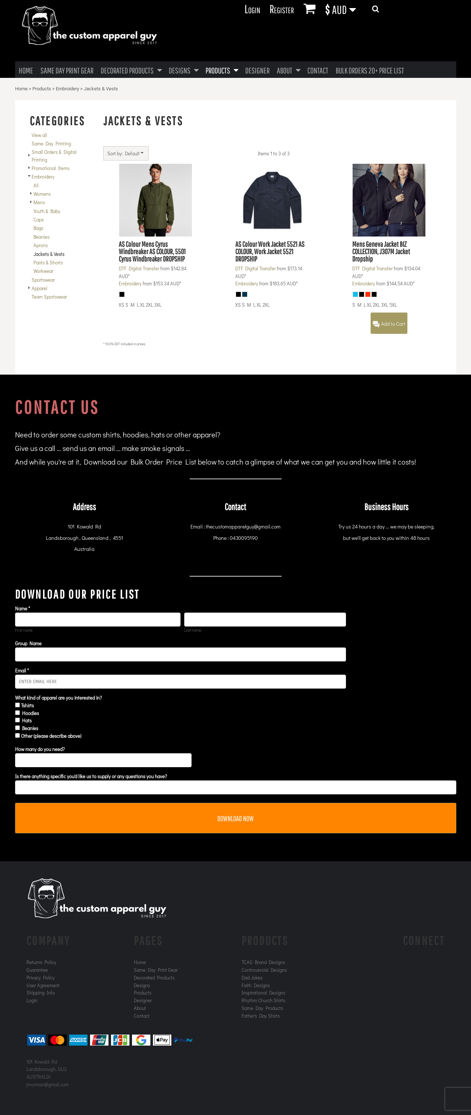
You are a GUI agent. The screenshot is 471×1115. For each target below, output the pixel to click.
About (140, 1008)
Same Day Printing (51, 143)
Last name (192, 630)
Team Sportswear (49, 296)
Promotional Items (50, 168)
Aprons (40, 245)
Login (252, 8)
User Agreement (43, 985)
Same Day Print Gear (156, 970)
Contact (142, 1016)
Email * (22, 670)
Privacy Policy (40, 977)
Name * (22, 608)
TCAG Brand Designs (263, 962)
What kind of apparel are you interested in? (58, 697)
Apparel (39, 288)
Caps (38, 219)
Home (21, 88)
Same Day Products (262, 1008)
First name (24, 630)
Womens (42, 194)
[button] (344, 9)
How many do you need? (40, 749)
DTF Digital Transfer (139, 268)
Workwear (43, 271)
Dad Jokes (252, 977)
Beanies (41, 237)
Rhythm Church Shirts (263, 1000)
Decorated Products (154, 977)
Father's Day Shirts (261, 1016)
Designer (143, 1000)
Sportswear (43, 280)
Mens (39, 202)
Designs (142, 985)
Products (41, 88)
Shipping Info (40, 992)
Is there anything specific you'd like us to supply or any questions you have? (91, 776)
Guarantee (37, 970)
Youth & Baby (46, 211)
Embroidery (67, 88)
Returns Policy (41, 962)
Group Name (28, 643)
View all (39, 135)
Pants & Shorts (48, 262)
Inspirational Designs (263, 992)
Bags (38, 228)
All (36, 185)
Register (282, 8)
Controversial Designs (264, 970)
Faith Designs (256, 985)
